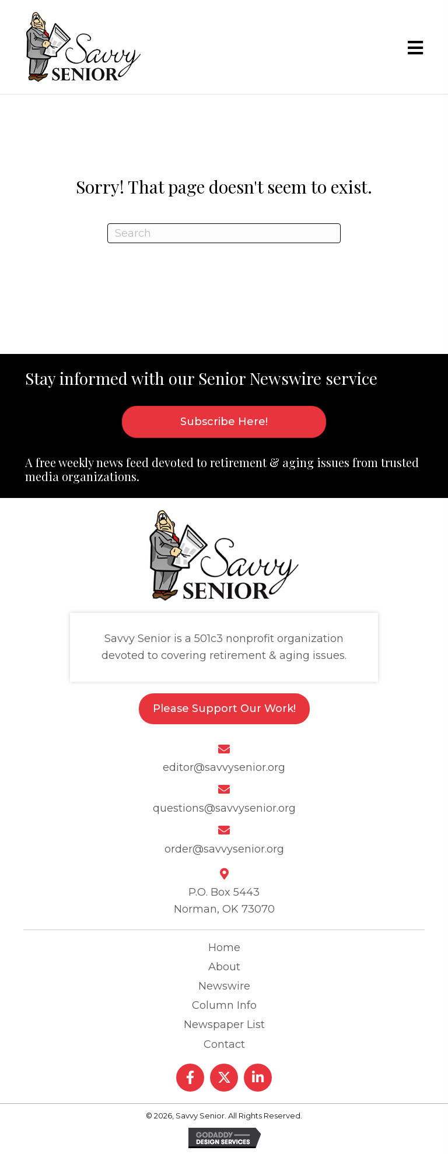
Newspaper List (224, 1024)
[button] (190, 1078)
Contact (224, 1044)
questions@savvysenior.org (224, 808)
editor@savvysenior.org (224, 767)
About (224, 966)
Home (224, 947)
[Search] (224, 233)
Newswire (224, 986)
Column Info (224, 1005)
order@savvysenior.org (224, 849)
